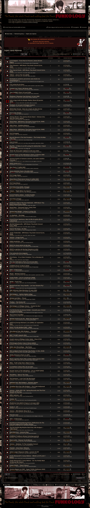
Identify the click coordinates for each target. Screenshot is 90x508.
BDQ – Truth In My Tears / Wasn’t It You (22, 363)
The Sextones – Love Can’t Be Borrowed (22, 378)
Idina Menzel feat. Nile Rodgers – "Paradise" (23, 331)
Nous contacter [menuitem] (50, 485)
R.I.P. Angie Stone (15, 175)
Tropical (26, 259)
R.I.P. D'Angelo (14, 133)
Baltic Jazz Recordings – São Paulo (21, 347)
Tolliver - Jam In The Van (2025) (19, 75)
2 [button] (75, 54)
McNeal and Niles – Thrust (18, 298)
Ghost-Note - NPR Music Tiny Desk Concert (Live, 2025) (27, 121)
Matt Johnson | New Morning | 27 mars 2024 (23, 290)
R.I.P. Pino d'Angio (15, 199)
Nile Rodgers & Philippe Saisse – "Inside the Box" (25, 306)
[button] (71, 54)
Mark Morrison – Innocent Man (19, 432)
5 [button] (79, 54)
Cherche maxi (14, 415)
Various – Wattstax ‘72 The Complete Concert (24, 444)
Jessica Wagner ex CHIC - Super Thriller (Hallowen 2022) (27, 469)
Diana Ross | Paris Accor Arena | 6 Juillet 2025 (24, 179)
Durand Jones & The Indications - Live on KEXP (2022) (27, 370)
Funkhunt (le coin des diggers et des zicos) (33, 151)
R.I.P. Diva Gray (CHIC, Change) (19, 187)
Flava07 (12, 416)
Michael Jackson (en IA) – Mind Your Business (24, 318)
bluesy (12, 63)
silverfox (13, 89)
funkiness (13, 102)
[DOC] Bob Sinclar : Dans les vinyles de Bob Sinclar (26, 109)
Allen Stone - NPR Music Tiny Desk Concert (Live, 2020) (27, 129)
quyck (12, 97)
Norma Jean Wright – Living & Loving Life (23, 211)
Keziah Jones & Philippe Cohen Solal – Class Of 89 (26, 339)
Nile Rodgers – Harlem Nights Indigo (21, 294)
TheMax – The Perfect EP (17, 302)
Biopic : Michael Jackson (17, 273)
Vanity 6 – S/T (14, 407)
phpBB (42, 505)
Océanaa (13, 106)
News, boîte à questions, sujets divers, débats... (34, 85)
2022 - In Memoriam (16, 419)
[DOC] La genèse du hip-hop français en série (24, 249)
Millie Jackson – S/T (16, 395)
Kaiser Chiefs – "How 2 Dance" (19, 465)
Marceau (13, 315)
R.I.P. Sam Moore (15, 183)
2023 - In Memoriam (16, 270)
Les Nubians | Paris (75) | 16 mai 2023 (21, 366)
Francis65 (13, 254)
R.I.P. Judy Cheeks (15, 113)
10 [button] (82, 54)
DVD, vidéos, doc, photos (30, 68)
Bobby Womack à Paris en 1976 (19, 355)
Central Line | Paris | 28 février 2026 (21, 88)
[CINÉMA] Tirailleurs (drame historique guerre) (24, 436)
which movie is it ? (15, 163)
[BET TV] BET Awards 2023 (18, 335)
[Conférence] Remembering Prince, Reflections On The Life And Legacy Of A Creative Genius (27, 423)
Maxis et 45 (28, 449)
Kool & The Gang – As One (18, 229)
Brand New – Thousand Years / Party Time (23, 207)
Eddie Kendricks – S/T (17, 241)
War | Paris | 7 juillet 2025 (17, 167)
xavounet (13, 303)
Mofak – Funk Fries (16, 281)
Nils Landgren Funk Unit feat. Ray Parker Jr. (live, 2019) (27, 351)
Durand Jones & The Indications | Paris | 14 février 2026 (27, 154)
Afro (26, 238)
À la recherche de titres (17, 84)
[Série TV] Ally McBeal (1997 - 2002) (21, 327)
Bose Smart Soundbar (17, 314)
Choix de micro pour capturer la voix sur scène (24, 150)
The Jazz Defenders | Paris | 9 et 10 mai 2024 (23, 262)
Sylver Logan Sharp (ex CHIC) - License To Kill (24, 452)
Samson (12, 312)
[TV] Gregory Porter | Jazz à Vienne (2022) (23, 343)
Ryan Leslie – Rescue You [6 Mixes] (21, 440)
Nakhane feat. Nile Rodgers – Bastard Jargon (24, 382)
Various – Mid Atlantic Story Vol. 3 (20, 411)
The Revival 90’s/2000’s (30, 126)
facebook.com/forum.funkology (30, 22)
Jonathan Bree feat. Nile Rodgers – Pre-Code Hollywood (27, 386)
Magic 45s (28, 119)
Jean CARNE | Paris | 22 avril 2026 (20, 92)
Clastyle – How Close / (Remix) (19, 448)
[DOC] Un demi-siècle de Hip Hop (20, 245)
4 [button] (78, 54)
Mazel (12, 161)
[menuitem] (83, 27)
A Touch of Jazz (29, 140)
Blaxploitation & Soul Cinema (32, 164)
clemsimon (13, 164)
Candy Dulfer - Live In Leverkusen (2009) (22, 277)
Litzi (12, 151)
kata (12, 291)
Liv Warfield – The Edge (17, 215)
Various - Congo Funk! (17, 237)
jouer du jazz (14, 142)
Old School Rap (28, 393)
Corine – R (13, 399)
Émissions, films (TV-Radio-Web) (31, 63)
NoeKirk (12, 143)
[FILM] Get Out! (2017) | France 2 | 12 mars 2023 (24, 403)
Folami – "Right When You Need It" (20, 191)
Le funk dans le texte (30, 196)
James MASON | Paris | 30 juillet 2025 (21, 171)
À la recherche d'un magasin (19, 253)
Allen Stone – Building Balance (19, 125)
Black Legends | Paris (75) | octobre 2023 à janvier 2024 (27, 359)
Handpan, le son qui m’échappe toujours (22, 105)
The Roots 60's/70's (29, 242)
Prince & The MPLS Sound (31, 216)
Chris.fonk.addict (14, 81)
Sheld (12, 85)
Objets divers (29, 106)
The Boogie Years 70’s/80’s (30, 299)
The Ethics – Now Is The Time (19, 374)
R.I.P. (27, 114)
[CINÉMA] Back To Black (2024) (19, 266)
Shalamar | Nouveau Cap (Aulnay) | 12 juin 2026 (24, 96)
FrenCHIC (13, 180)
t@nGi (12, 445)
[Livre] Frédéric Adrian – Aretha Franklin (22, 195)
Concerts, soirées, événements (32, 89)
